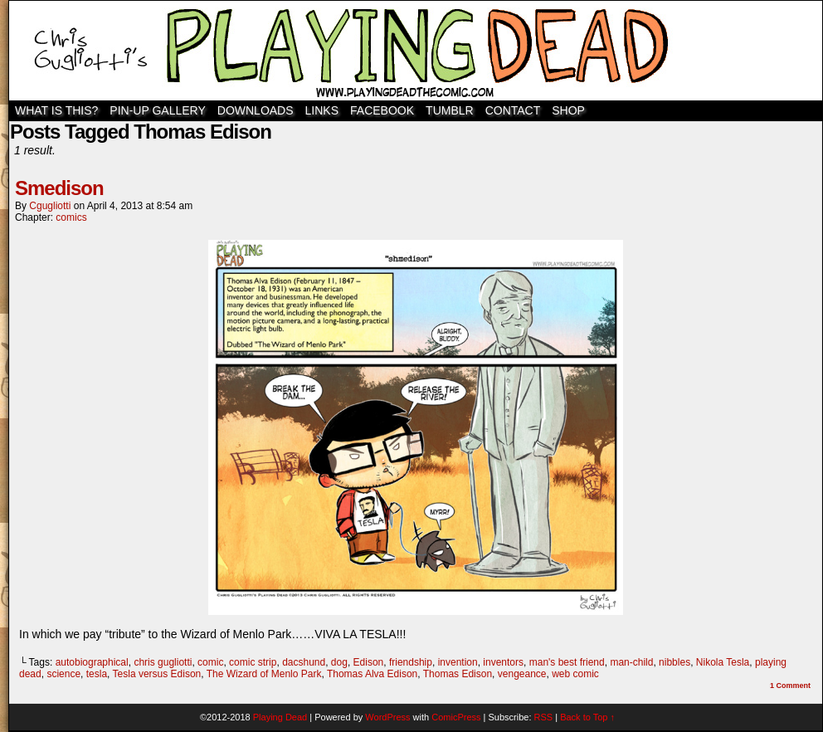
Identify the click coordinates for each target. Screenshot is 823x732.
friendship (410, 662)
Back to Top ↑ (587, 717)
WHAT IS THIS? (56, 110)
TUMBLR (450, 110)
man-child (631, 662)
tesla (96, 674)
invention (458, 662)
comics (71, 217)
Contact (513, 110)
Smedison (59, 188)
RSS (543, 717)
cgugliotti (50, 206)
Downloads (255, 110)
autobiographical (92, 662)
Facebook (382, 110)
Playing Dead (415, 50)
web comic (575, 674)
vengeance (522, 674)
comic (210, 662)
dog (339, 662)
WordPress (387, 717)
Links (321, 110)
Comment (790, 685)
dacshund (303, 662)
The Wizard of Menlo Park (264, 674)
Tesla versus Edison (157, 674)
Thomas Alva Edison (372, 674)
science (63, 674)
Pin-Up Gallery (157, 110)
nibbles (674, 662)
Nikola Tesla (722, 662)
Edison (368, 662)
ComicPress (455, 717)
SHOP (568, 110)
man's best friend (567, 662)
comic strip (252, 662)
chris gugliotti (163, 662)
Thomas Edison (457, 674)
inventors (503, 662)
